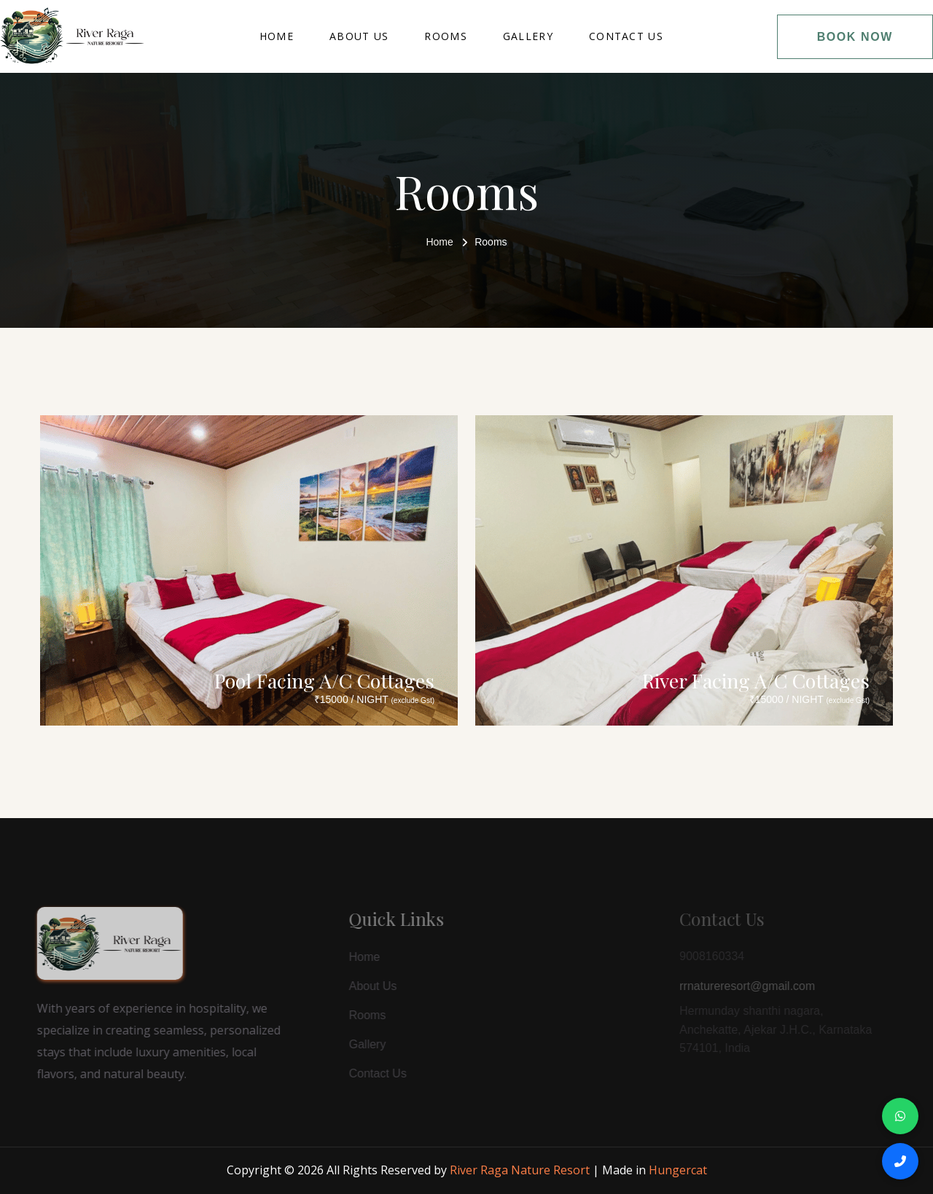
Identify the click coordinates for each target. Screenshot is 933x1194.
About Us (359, 36)
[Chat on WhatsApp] (900, 1116)
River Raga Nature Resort (520, 1170)
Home (276, 36)
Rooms (445, 36)
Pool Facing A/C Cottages (324, 680)
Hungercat (678, 1170)
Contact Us (626, 36)
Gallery (528, 36)
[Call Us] (900, 1161)
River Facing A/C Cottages (756, 680)
